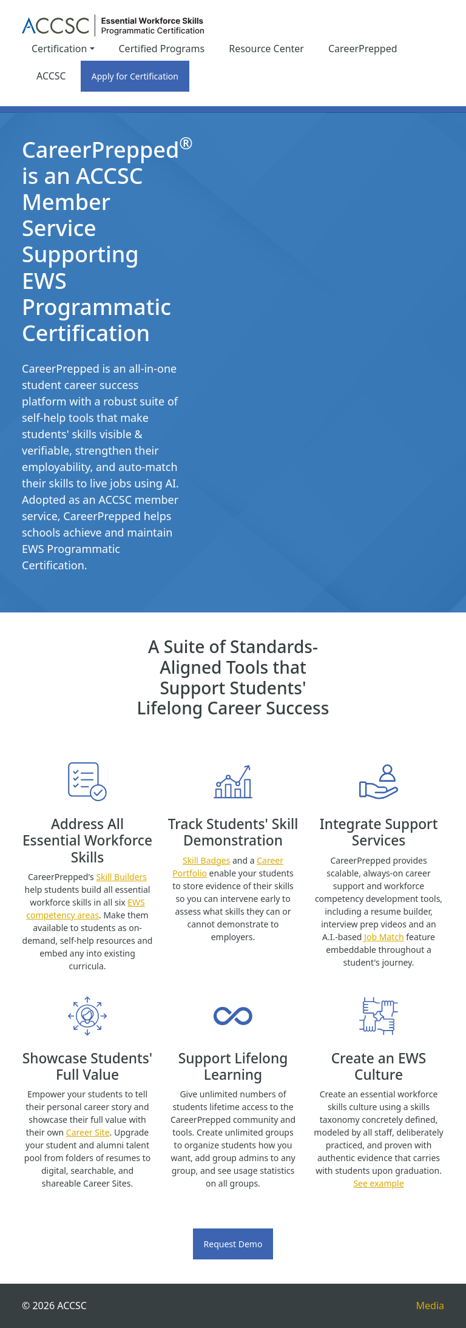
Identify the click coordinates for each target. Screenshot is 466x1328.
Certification (59, 48)
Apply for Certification (135, 76)
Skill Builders (121, 877)
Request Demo (233, 1244)
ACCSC (51, 76)
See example (378, 1183)
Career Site (88, 1132)
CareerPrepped (362, 48)
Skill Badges (206, 860)
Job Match (384, 937)
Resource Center (266, 48)
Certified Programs (162, 48)
